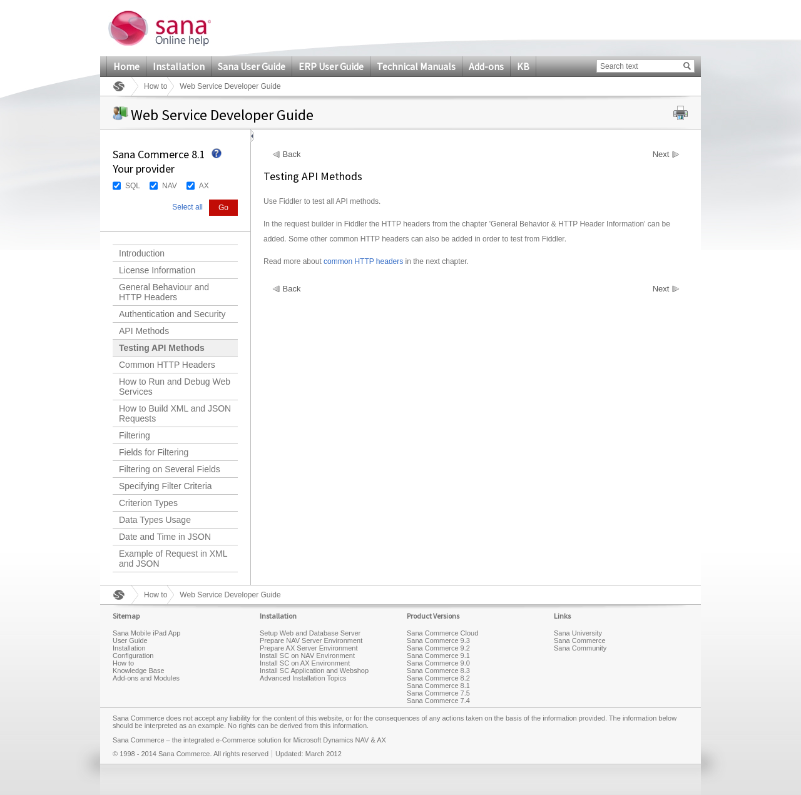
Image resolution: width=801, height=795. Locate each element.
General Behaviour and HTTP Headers (164, 292)
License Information (157, 270)
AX (204, 185)
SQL (132, 185)
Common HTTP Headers (167, 365)
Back (292, 154)
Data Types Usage (155, 520)
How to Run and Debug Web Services (174, 387)
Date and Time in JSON (165, 537)
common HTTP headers (363, 261)
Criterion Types (148, 503)
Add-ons (486, 66)
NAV (169, 185)
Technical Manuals (416, 66)
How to (155, 86)
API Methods (144, 331)
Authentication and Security (172, 314)
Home (126, 66)
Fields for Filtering (153, 452)
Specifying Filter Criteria (165, 486)
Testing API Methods (162, 348)
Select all (187, 207)
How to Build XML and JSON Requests (175, 413)
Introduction (142, 253)
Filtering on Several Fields (169, 469)
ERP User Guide (331, 66)
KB (523, 66)
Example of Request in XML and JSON (173, 559)
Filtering (134, 435)
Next (661, 154)
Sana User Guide (251, 66)
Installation (179, 66)
